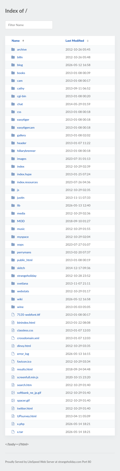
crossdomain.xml (25, 338)
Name (16, 40)
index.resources (24, 182)
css (16, 112)
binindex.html (23, 322)
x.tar (17, 432)
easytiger (20, 119)
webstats (20, 291)
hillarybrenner (23, 150)
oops (17, 244)
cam (17, 80)
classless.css (22, 330)
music (18, 229)
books (18, 73)
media (18, 213)
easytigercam (23, 127)
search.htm (21, 385)
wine (17, 307)
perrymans (21, 252)
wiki (16, 299)
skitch (18, 268)
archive (19, 49)
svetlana (19, 283)
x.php (17, 424)
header (18, 143)
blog (17, 65)
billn (17, 57)
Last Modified (75, 40)
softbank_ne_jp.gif (26, 392)
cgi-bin (18, 96)
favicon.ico (21, 361)
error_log (20, 354)
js (15, 190)
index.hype (21, 174)
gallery (18, 135)
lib (15, 205)
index (17, 166)
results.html (21, 369)
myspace (20, 237)
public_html (21, 260)
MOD (18, 221)
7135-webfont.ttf (25, 314)
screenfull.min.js (24, 377)
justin (17, 197)
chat (17, 104)
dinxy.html (21, 346)
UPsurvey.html (23, 416)
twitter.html (22, 408)
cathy (17, 88)
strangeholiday (24, 275)
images (18, 158)
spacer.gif (20, 400)
